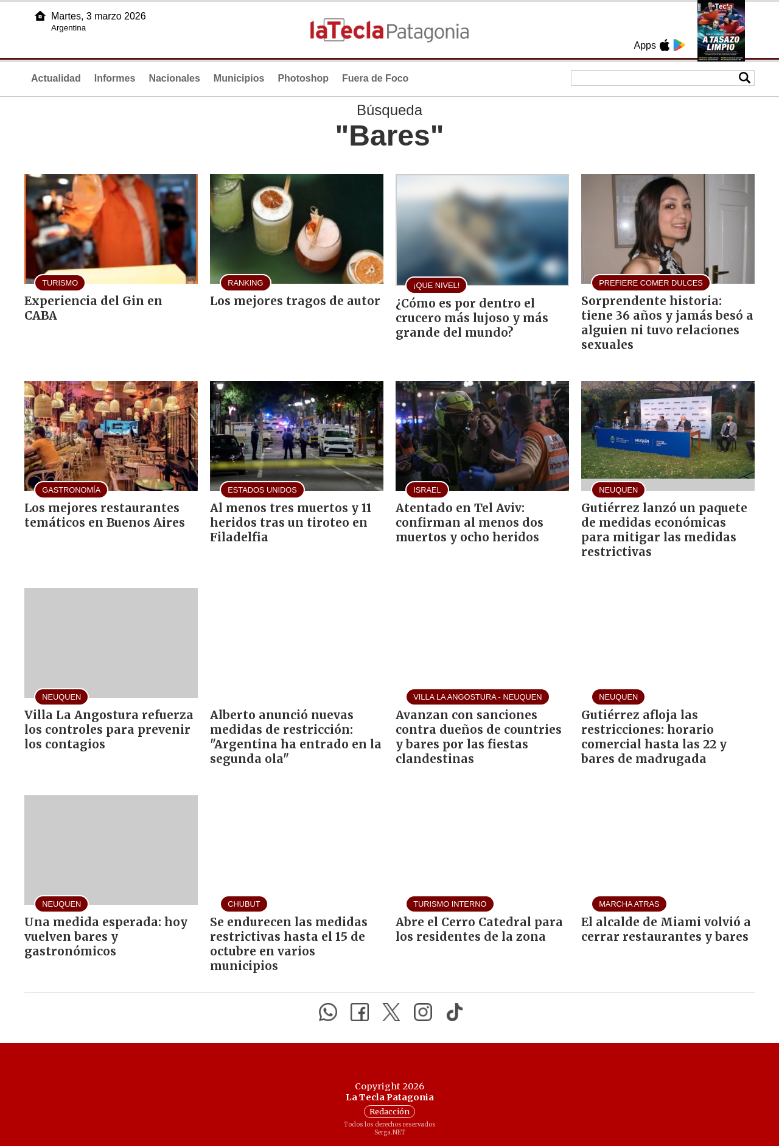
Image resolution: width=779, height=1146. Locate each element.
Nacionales (174, 78)
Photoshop (303, 78)
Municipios (239, 78)
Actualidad (56, 78)
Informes (115, 78)
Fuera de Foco (375, 78)
